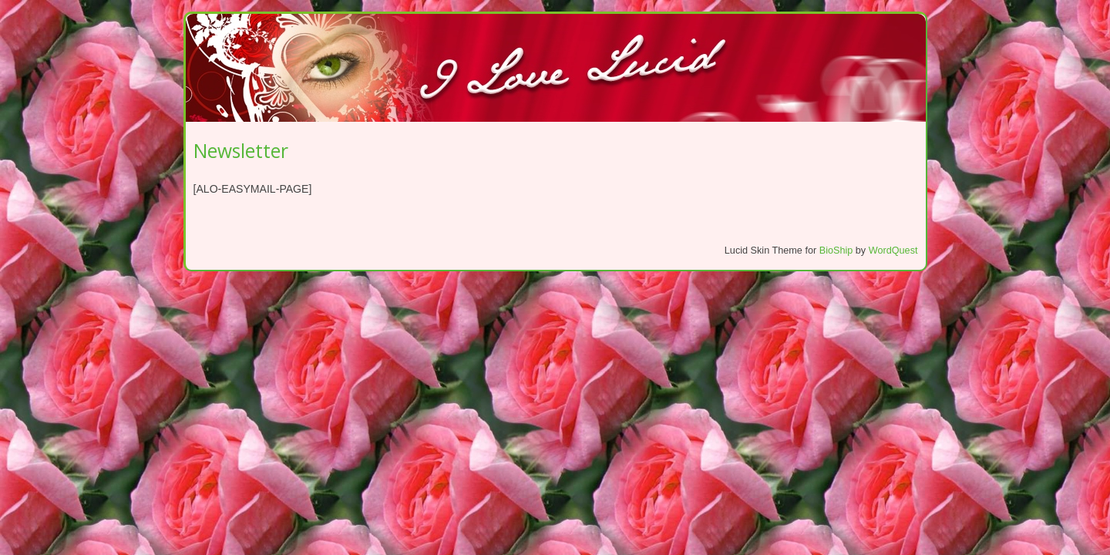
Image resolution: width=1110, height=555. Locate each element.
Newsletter (240, 150)
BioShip (836, 250)
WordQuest (893, 250)
